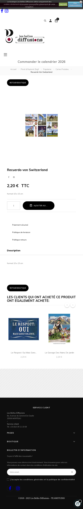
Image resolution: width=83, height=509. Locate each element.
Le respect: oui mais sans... (24, 352)
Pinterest (13, 177)
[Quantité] (13, 206)
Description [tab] (13, 250)
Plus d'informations (75, 4)
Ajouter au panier (41, 205)
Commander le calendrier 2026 (41, 62)
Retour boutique (18, 83)
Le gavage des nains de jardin (59, 352)
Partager (8, 177)
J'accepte (63, 4)
